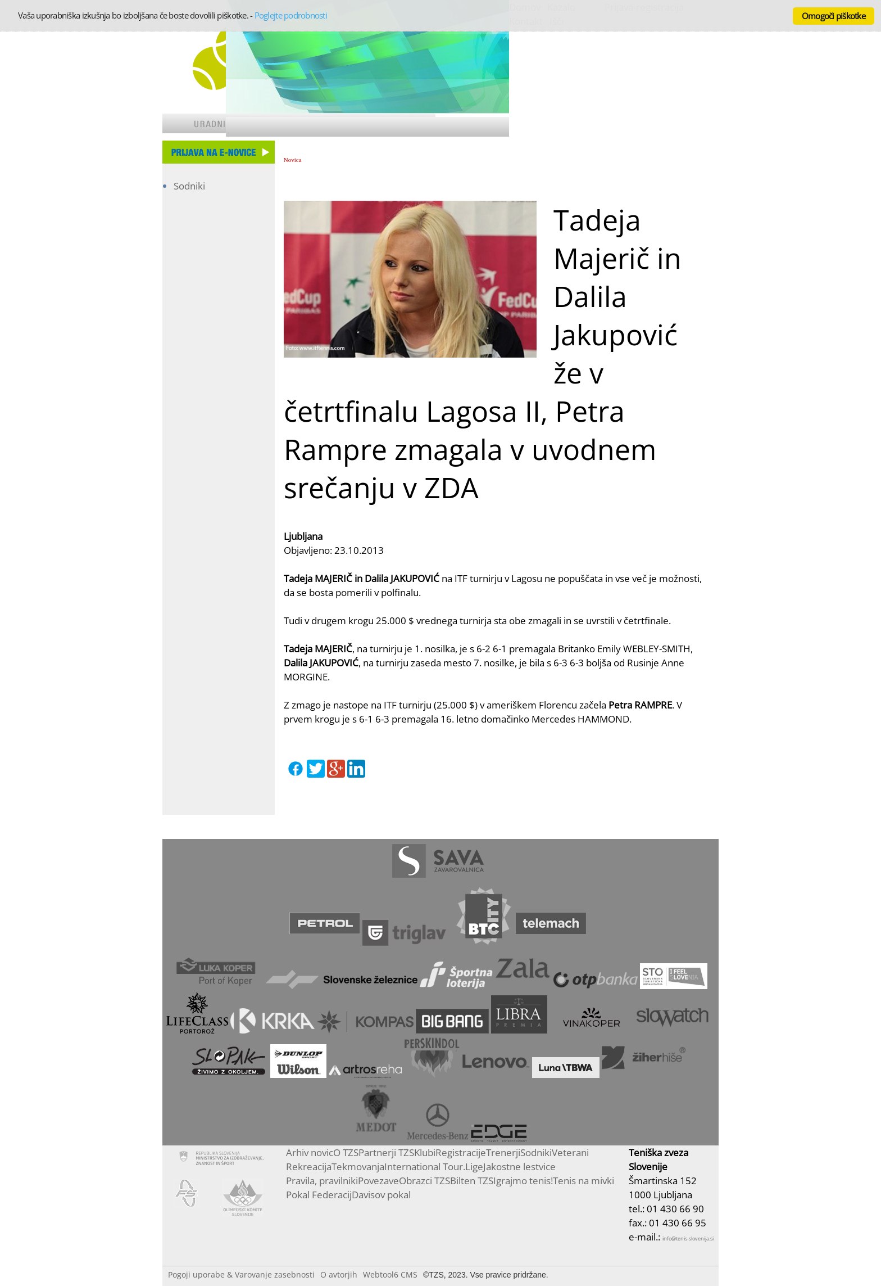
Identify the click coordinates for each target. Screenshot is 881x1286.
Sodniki (189, 185)
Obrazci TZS (424, 1180)
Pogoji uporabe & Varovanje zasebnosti (241, 1274)
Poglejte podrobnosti (291, 15)
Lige (474, 1166)
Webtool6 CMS (390, 1274)
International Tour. (424, 1166)
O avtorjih (338, 1274)
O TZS (345, 1152)
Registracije (460, 1152)
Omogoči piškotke (833, 15)
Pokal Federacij (319, 1194)
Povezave (378, 1180)
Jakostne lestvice (519, 1166)
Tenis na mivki (583, 1180)
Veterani (570, 1152)
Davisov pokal (381, 1194)
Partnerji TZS (386, 1152)
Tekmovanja (357, 1166)
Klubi (424, 1152)
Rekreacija (308, 1166)
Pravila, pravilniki (322, 1180)
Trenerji (503, 1152)
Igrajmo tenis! (523, 1180)
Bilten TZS (471, 1180)
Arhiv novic (309, 1152)
